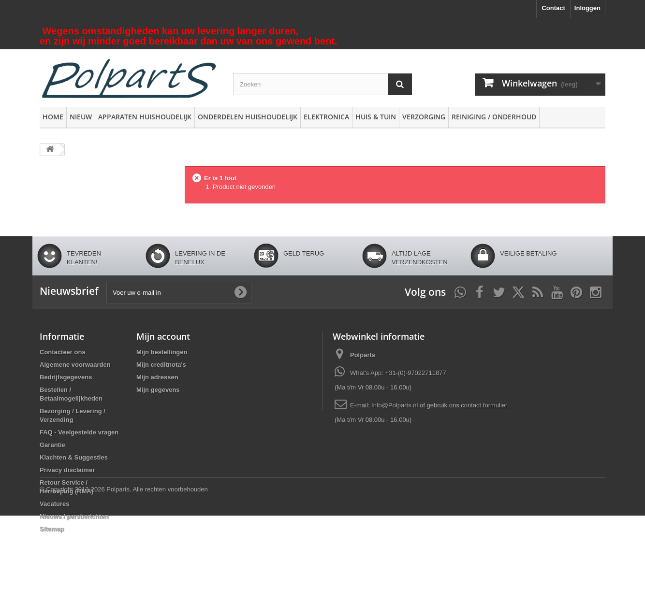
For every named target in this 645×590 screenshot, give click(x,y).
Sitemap (52, 528)
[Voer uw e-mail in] (178, 292)
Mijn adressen (157, 377)
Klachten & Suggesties (74, 457)
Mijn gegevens (158, 389)
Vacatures (54, 503)
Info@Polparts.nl (395, 405)
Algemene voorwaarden (75, 364)
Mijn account (163, 336)
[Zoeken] (400, 84)
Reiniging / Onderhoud (494, 116)
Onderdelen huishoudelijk (247, 116)
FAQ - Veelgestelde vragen (79, 432)
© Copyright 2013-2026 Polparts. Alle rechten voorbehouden (124, 563)
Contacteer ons (63, 352)
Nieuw (81, 116)
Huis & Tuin (375, 116)
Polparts (362, 355)
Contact (553, 8)
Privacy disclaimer (67, 470)
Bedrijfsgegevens (66, 377)
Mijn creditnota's (161, 364)
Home (53, 116)
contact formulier (484, 405)
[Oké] (240, 292)
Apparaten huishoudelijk (144, 116)
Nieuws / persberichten (74, 516)
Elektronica (326, 116)
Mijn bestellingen (161, 352)
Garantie (52, 444)
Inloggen (587, 8)
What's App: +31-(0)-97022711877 (398, 372)
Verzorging (423, 116)
